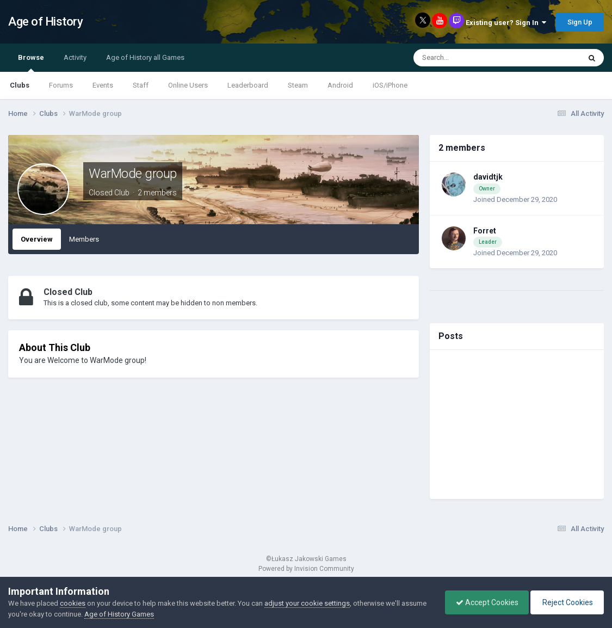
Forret (484, 230)
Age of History (45, 21)
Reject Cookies (566, 602)
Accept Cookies (484, 602)
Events (102, 85)
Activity (75, 57)
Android (340, 85)
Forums (61, 85)
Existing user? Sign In (506, 23)
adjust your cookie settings (307, 603)
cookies (72, 603)
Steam (298, 85)
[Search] (472, 57)
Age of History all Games (145, 57)
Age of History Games (119, 614)
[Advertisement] (516, 424)
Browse (31, 62)
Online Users (188, 85)
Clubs (19, 85)
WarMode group (133, 173)
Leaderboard (247, 85)
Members (84, 239)
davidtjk (488, 177)
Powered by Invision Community (306, 568)
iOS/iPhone (390, 85)
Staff (141, 85)
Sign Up (579, 22)
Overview (37, 239)
